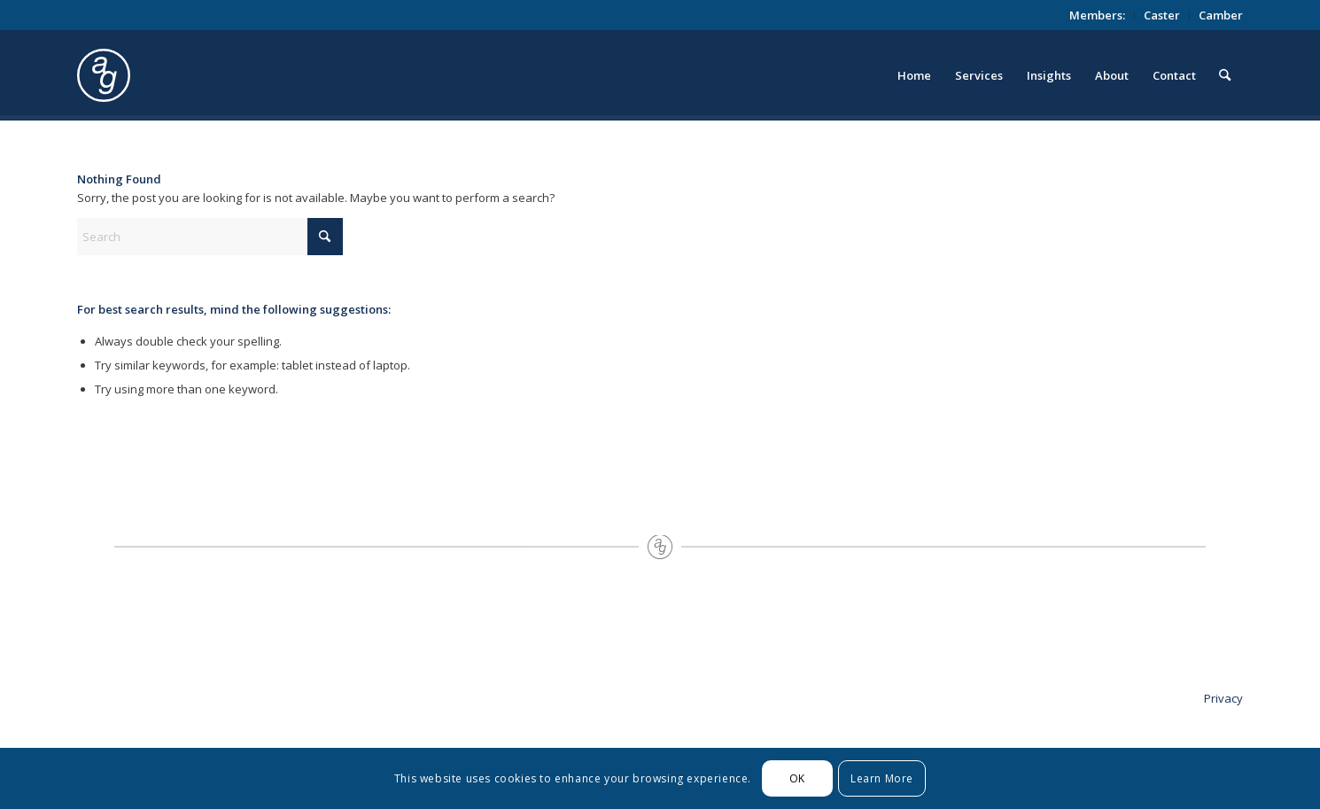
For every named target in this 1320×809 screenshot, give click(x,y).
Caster (1162, 15)
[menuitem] (1097, 15)
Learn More (881, 778)
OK (797, 778)
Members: (1097, 15)
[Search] (1224, 75)
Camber (1221, 15)
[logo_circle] (203, 75)
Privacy (1223, 698)
